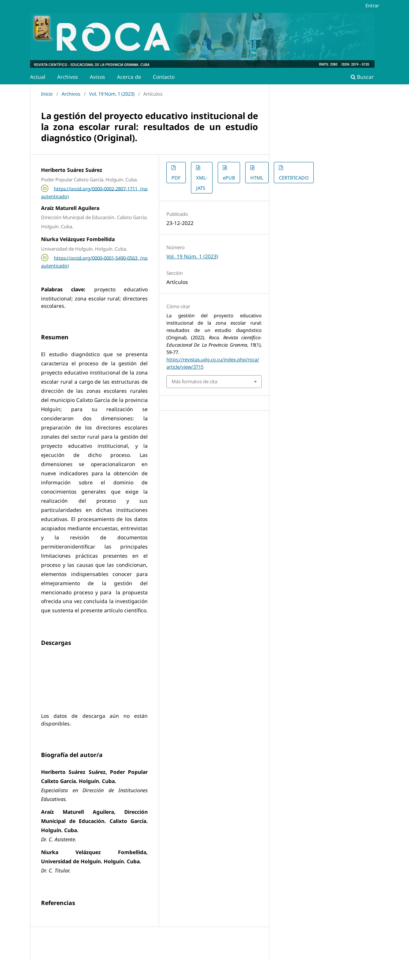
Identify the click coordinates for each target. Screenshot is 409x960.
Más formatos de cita (194, 381)
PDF (176, 177)
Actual (37, 76)
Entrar (372, 5)
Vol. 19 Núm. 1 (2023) (112, 94)
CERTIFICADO (294, 177)
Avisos (97, 76)
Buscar (362, 76)
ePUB (229, 177)
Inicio (47, 94)
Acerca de (129, 76)
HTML (257, 177)
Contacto (163, 76)
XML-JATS (201, 182)
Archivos (67, 76)
